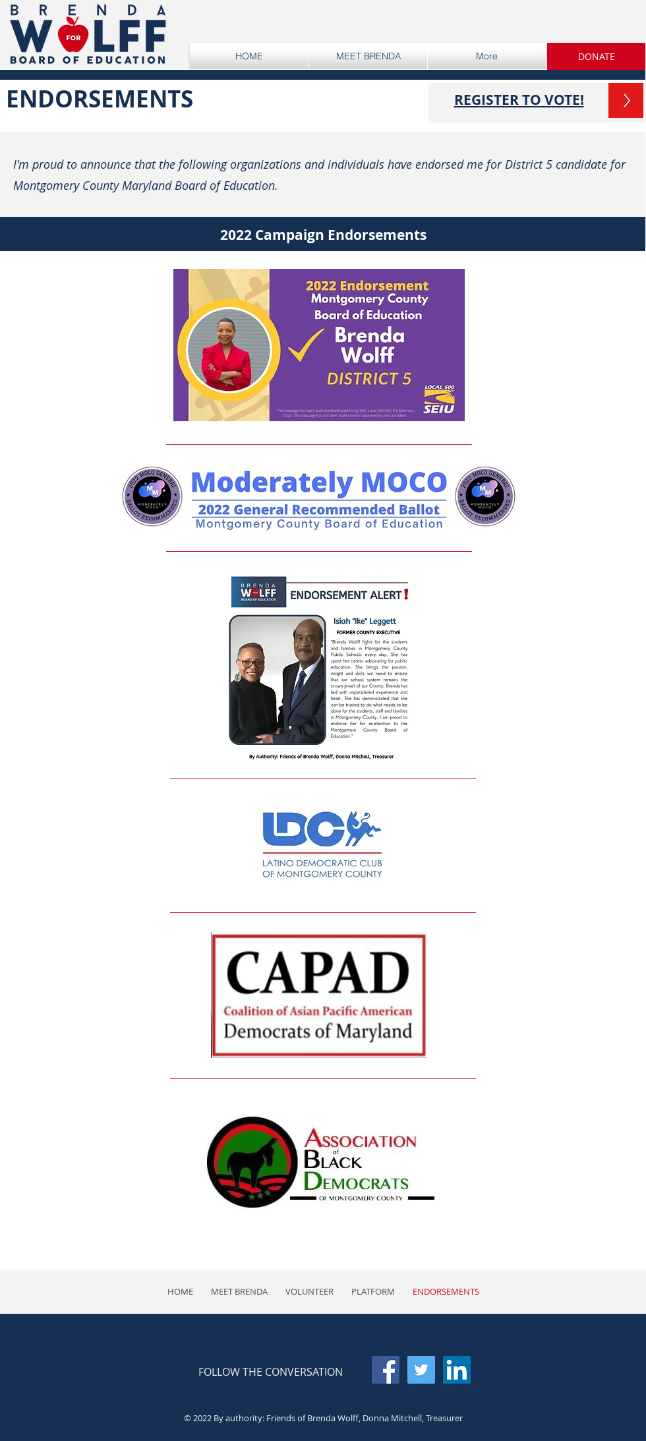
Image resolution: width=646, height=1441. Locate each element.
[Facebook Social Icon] (385, 1370)
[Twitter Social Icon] (421, 1370)
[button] (596, 56)
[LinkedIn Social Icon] (457, 1370)
